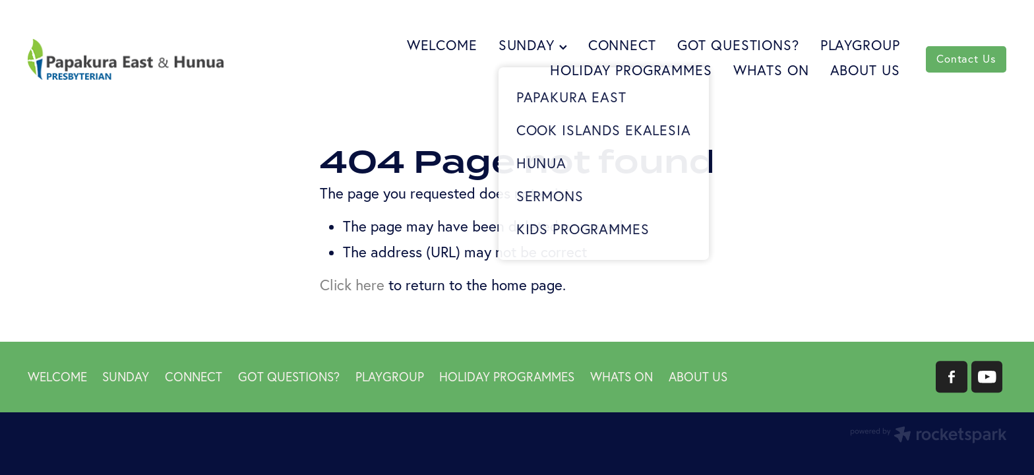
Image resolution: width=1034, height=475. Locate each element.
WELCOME (442, 44)
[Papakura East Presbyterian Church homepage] (126, 59)
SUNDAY (533, 44)
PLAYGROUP (860, 44)
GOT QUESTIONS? (738, 44)
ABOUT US (865, 70)
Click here (352, 285)
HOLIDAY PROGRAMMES (631, 70)
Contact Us (966, 58)
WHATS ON (771, 70)
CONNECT (622, 44)
